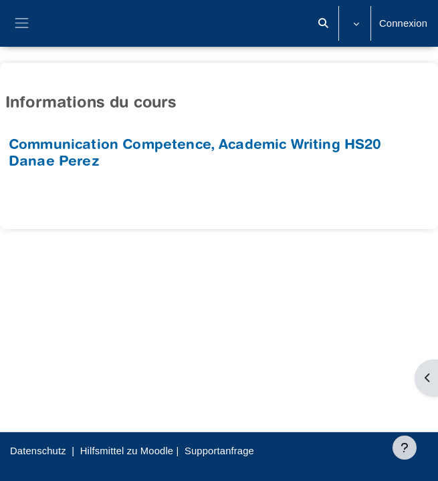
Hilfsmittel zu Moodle (126, 451)
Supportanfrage (219, 451)
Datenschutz (38, 451)
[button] (324, 23)
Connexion (403, 23)
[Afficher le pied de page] (405, 448)
